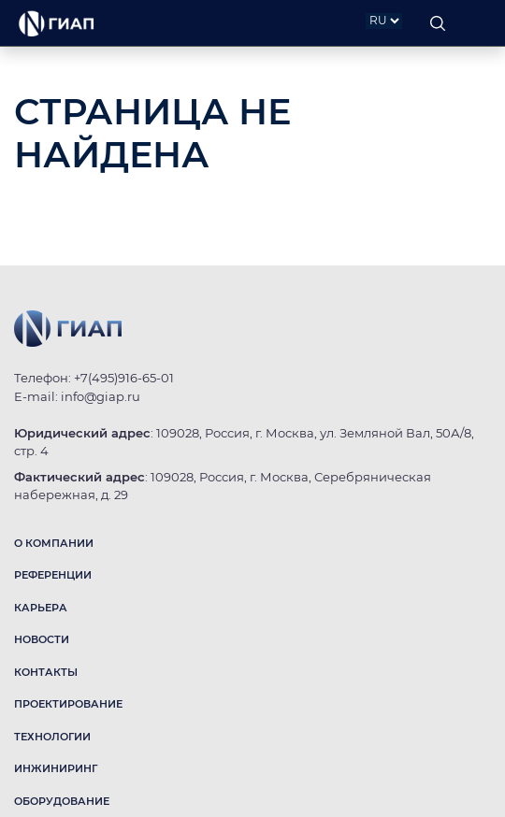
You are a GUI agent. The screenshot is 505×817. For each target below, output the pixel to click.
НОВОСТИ (41, 639)
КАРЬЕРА (40, 607)
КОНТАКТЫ (46, 672)
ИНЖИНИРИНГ (55, 768)
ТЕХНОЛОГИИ (52, 736)
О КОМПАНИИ (54, 543)
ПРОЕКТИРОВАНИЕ (68, 703)
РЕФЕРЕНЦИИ (53, 574)
